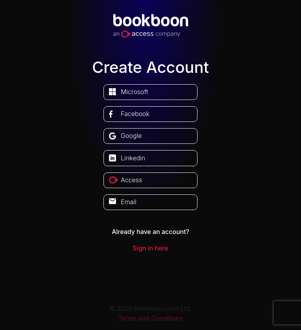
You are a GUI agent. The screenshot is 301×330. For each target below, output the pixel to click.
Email (128, 202)
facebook (135, 114)
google (131, 136)
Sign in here (150, 248)
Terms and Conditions (150, 318)
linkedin (133, 158)
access (131, 180)
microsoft (134, 92)
